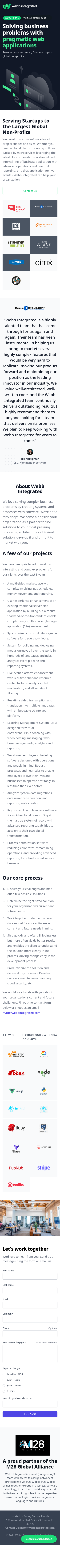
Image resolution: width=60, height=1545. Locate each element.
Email (5, 1299)
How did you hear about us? (17, 1398)
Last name (8, 1284)
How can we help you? (14, 1342)
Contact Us (30, 191)
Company (8, 1313)
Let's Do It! (30, 1414)
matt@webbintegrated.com (21, 1013)
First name (8, 1270)
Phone (6, 1328)
